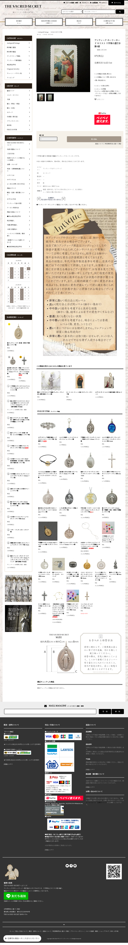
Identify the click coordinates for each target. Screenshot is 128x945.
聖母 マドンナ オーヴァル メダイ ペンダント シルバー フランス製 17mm (90, 473)
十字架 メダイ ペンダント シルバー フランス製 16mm (44, 574)
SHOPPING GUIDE (49, 22)
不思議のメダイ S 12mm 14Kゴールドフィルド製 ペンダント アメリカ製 (48, 544)
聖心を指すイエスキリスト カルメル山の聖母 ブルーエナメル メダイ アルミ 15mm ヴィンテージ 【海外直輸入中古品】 (19, 404)
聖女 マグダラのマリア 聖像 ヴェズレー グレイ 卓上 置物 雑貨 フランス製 (50, 393)
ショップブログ (104, 931)
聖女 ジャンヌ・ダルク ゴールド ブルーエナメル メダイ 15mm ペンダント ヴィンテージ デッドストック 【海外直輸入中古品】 (19, 558)
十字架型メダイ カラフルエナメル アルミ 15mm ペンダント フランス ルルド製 (108, 539)
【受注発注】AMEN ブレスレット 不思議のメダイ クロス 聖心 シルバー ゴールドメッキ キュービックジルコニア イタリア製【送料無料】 (58, 610)
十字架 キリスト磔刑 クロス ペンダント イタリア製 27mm (19, 447)
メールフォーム (91, 802)
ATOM (116, 931)
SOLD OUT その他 (56, 32)
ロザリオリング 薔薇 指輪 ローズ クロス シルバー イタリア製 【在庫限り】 (47, 439)
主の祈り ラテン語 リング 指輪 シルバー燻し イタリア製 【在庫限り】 (73, 575)
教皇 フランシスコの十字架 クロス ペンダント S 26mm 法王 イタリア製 (24, 371)
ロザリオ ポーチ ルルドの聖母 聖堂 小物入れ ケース (108, 393)
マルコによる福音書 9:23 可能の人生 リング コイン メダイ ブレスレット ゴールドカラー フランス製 (47, 474)
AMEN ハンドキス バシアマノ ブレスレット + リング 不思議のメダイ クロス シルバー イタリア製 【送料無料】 (90, 545)
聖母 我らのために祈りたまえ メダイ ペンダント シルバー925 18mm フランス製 (47, 510)
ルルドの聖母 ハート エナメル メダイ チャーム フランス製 (68, 438)
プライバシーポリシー (77, 931)
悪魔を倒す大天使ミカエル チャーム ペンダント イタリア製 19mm (20, 544)
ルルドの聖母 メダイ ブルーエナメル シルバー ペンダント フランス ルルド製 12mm (111, 439)
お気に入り (99, 99)
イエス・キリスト (48, 34)
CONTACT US (109, 22)
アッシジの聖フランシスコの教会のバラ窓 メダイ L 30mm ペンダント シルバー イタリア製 (101, 576)
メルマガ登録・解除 (72, 3)
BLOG (79, 22)
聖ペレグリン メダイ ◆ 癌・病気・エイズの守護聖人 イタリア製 (20, 434)
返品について (99, 144)
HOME (19, 22)
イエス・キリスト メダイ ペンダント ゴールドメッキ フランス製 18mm (87, 575)
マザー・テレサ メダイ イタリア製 (19, 531)
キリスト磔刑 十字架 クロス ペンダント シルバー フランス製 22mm (111, 473)
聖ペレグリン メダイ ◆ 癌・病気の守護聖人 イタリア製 (18, 344)
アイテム (116, 2)
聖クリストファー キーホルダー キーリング (58, 574)
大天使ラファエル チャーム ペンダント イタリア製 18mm (19, 517)
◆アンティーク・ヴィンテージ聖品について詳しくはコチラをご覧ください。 (62, 204)
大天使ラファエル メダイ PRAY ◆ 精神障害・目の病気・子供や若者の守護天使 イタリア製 (20, 461)
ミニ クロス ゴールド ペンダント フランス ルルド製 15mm (87, 606)
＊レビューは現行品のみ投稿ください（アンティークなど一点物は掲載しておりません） (107, 92)
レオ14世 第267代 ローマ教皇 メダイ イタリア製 (68, 509)
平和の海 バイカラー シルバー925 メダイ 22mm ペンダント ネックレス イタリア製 (90, 510)
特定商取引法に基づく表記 (113, 144)
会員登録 (95, 3)
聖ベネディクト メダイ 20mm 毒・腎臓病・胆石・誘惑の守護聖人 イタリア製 (111, 510)
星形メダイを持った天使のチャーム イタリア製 (19, 489)
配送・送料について (35, 931)
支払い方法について (21, 931)
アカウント (85, 3)
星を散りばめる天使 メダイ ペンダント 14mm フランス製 (68, 472)
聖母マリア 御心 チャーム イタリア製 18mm (115, 574)
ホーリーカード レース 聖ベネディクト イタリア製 (79, 393)
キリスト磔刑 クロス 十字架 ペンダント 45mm (44, 606)
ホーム (39, 34)
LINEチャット (102, 802)
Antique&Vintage (43, 32)
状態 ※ (39, 191)
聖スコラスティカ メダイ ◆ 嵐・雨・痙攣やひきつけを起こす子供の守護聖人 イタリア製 (19, 419)
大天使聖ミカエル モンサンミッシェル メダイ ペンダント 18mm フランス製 (19, 475)
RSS (111, 931)
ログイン (104, 3)
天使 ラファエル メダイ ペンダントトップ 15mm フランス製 (68, 543)
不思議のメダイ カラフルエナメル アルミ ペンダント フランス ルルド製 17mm (72, 607)
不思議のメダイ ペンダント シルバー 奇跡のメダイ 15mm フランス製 (90, 439)
